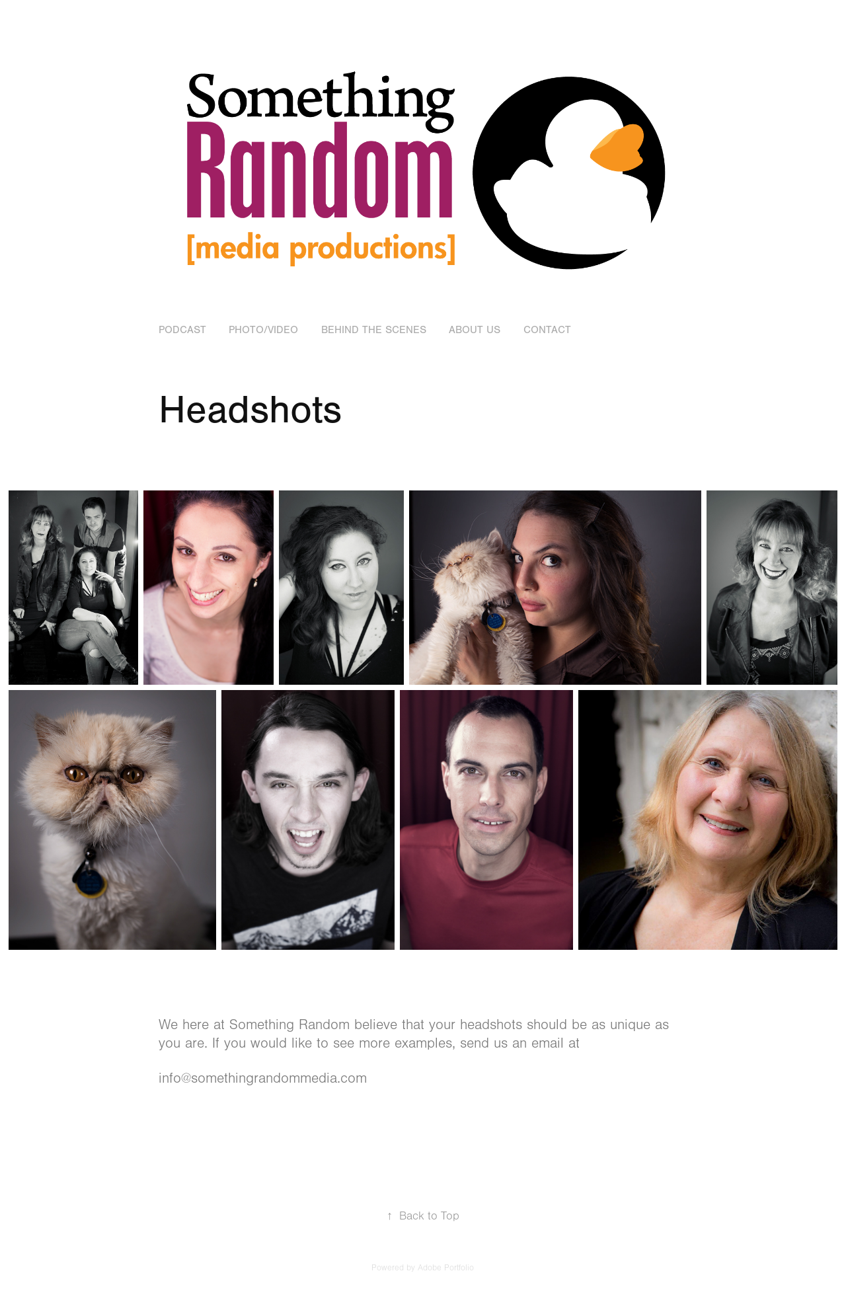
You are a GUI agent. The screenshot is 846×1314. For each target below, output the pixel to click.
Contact (547, 330)
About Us (474, 330)
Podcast (182, 330)
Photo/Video (263, 330)
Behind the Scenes (373, 330)
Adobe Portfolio (446, 1267)
